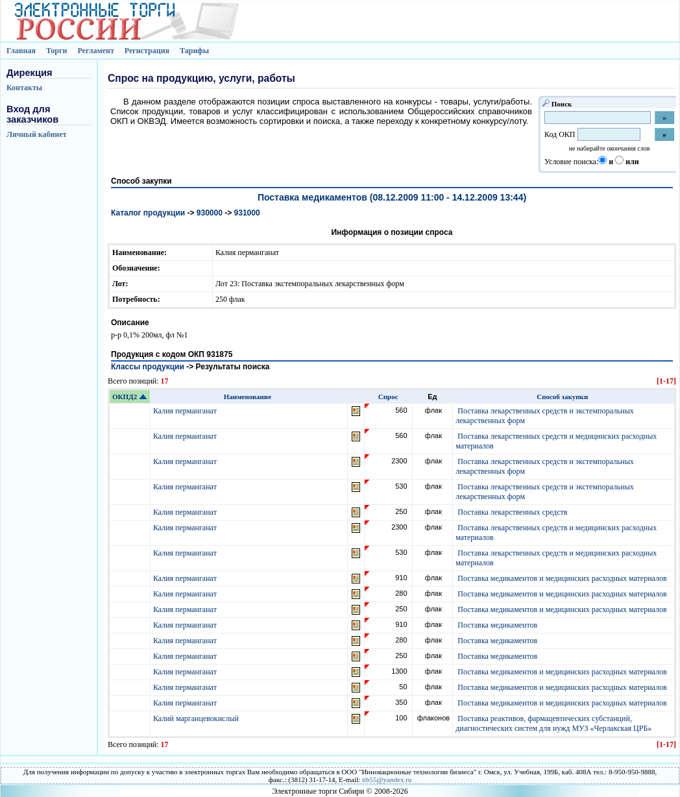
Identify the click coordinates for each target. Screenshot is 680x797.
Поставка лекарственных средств (512, 512)
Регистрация (147, 50)
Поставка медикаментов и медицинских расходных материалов (561, 578)
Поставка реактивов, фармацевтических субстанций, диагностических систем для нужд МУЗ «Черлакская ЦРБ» (553, 723)
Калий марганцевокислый (197, 718)
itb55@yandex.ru (386, 779)
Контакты (24, 87)
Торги (56, 50)
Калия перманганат (186, 410)
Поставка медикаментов (497, 625)
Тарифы (194, 50)
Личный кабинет (36, 134)
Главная (21, 50)
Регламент (95, 50)
